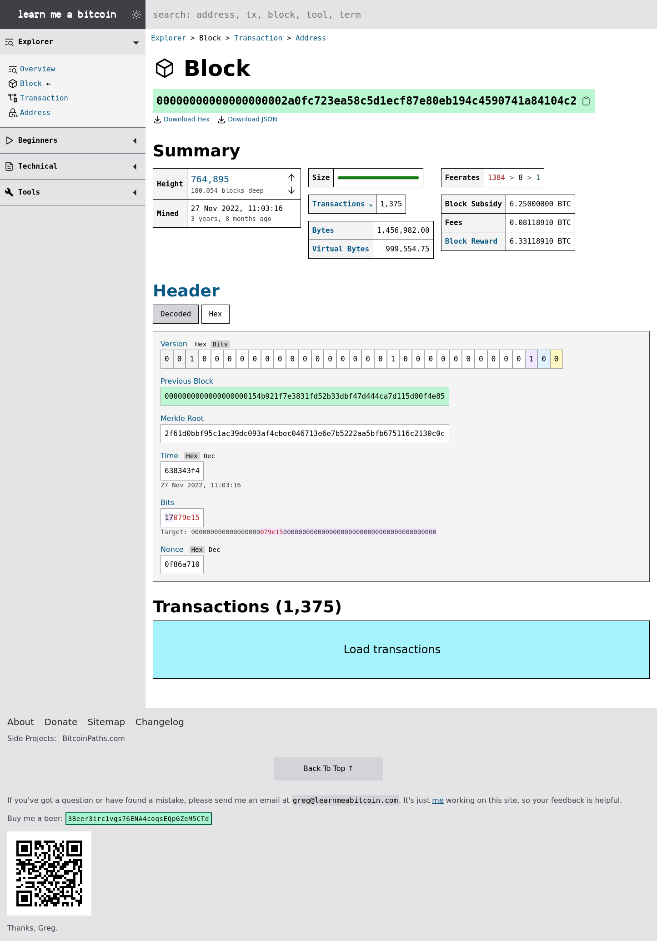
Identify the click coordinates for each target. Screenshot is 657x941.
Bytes (323, 230)
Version (173, 344)
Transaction (258, 38)
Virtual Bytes (340, 249)
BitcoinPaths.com (93, 738)
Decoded (175, 314)
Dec (209, 456)
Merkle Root (182, 418)
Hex (215, 314)
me (437, 800)
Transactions (338, 204)
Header (186, 290)
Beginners (38, 140)
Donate (61, 721)
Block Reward (471, 241)
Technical (38, 166)
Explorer (168, 38)
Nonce (172, 549)
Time (169, 455)
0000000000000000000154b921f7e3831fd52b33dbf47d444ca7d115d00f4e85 (305, 396)
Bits (220, 344)
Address (311, 38)
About (20, 721)
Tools (29, 192)
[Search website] (401, 14)
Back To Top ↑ (328, 768)
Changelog (159, 721)
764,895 (210, 179)
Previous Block (186, 381)
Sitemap (106, 721)
